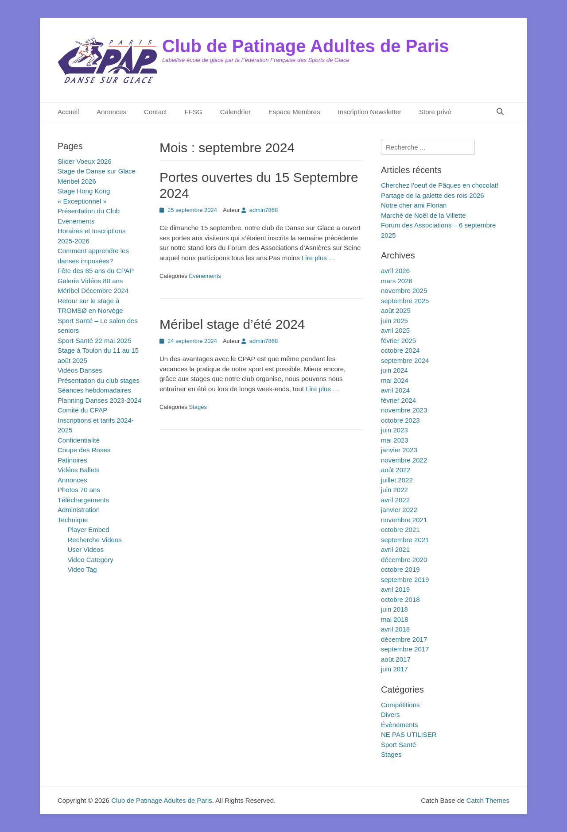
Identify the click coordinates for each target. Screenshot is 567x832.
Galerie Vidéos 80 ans (90, 281)
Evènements (76, 221)
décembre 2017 (404, 639)
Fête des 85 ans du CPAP (96, 270)
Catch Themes (487, 800)
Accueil (68, 112)
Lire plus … (318, 258)
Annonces (111, 112)
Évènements (205, 276)
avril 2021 (395, 549)
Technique (73, 520)
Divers (390, 714)
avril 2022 (395, 500)
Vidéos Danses (80, 370)
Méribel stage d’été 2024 (232, 324)
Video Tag (82, 569)
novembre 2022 (404, 460)
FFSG (193, 112)
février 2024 (398, 400)
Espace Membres (294, 112)
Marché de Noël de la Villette (423, 215)
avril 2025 (395, 330)
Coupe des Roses (84, 450)
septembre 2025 (405, 300)
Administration (79, 509)
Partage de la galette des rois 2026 (432, 195)
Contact (155, 112)
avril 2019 (395, 589)
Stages (197, 407)
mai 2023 (394, 440)
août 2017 (396, 659)
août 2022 (396, 470)
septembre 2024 (405, 360)
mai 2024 (394, 380)
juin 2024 (394, 370)
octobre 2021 (400, 529)
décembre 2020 (404, 559)
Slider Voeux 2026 (85, 161)
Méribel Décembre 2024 (93, 290)
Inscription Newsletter (369, 112)
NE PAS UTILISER (409, 734)
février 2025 (398, 340)
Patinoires (72, 460)
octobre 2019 (400, 569)
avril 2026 (395, 270)
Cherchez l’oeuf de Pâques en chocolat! (439, 185)
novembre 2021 (404, 520)
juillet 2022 (397, 480)
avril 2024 (395, 390)
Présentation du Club (89, 211)
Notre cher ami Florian (414, 205)
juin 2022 (394, 489)
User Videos (86, 549)
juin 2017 (394, 669)
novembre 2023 (404, 410)
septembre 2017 (405, 649)
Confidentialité (79, 440)
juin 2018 (394, 609)
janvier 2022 (399, 509)
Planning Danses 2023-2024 (99, 400)
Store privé (435, 112)
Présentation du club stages (99, 380)
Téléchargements (83, 500)
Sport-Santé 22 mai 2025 (95, 340)
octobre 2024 (400, 350)
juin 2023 (394, 430)
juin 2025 (394, 320)
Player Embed (88, 529)
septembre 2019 (405, 579)
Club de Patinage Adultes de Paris (305, 46)
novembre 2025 (404, 290)
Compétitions (400, 705)
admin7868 (263, 210)
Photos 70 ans (79, 489)
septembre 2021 (405, 539)
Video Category (90, 559)
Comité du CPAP (82, 410)
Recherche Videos (95, 539)
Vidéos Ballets (79, 470)
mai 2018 (394, 619)
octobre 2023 (400, 420)
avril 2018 (395, 629)
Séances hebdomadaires (94, 390)
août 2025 (396, 310)
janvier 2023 (399, 450)
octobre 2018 (400, 599)
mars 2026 (396, 281)
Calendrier (235, 112)
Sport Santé (398, 744)
